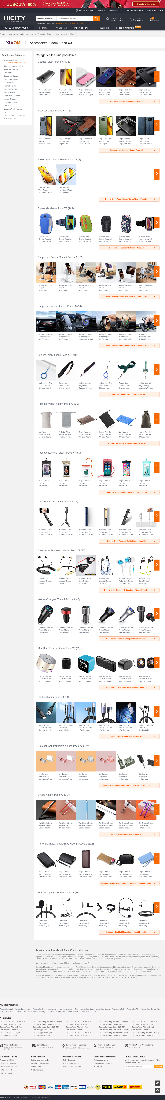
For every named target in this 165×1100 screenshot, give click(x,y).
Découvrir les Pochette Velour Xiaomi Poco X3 (131, 443)
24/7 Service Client (86, 11)
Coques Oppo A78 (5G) (41, 1035)
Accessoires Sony (72, 1009)
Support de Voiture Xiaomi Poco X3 (57, 306)
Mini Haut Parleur (10, 102)
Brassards (8, 73)
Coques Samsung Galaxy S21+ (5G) (145, 1033)
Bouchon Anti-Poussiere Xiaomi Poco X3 (60, 746)
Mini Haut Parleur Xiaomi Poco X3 (56, 648)
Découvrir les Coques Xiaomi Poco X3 (133, 101)
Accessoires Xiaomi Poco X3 (14, 63)
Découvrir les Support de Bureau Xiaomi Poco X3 (130, 297)
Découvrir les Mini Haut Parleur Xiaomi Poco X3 (131, 688)
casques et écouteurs (149, 957)
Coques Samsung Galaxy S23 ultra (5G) (48, 1022)
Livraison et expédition (70, 1063)
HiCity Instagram (6, 1073)
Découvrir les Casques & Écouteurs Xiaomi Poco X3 (130, 590)
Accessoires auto (58, 959)
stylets (82, 959)
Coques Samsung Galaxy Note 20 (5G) (113, 1033)
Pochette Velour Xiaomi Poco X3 (56, 403)
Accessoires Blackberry (36, 1012)
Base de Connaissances (40, 1063)
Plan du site (98, 1067)
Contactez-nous (37, 1070)
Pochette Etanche (10, 89)
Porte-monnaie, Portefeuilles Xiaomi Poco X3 (62, 843)
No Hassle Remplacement (72, 1067)
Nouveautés (44, 28)
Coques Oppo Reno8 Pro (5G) (44, 1030)
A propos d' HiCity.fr (7, 1060)
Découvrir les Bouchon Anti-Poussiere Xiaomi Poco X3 (129, 785)
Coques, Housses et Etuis (13, 66)
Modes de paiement (69, 1060)
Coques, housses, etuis (87, 957)
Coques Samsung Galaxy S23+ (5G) (46, 1024)
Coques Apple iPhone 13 (141, 1030)
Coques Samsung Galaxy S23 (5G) (46, 1027)
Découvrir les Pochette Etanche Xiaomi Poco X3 (131, 492)
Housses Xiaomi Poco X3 (52, 110)
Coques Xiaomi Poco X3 (51, 61)
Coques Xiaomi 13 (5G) (8, 1035)
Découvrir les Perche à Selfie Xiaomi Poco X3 (131, 541)
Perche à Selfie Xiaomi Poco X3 (55, 501)
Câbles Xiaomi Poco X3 (51, 697)
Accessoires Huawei (40, 1009)
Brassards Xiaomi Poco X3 (52, 208)
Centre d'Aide (36, 1067)
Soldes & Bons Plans (125, 28)
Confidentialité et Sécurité (103, 1063)
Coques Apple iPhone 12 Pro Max (78, 1033)
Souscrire (158, 1067)
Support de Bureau (11, 76)
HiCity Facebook (6, 1070)
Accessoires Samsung (23, 1009)
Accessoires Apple (6, 1009)
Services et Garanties (8, 1063)
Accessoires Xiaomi (45, 34)
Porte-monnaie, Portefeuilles (14, 116)
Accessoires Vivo (133, 1009)
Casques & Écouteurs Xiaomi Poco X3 (59, 550)
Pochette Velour (10, 86)
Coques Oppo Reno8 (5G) (42, 1033)
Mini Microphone (10, 119)
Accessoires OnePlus (88, 1012)
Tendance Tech (102, 28)
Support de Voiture (11, 79)
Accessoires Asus (6, 1012)
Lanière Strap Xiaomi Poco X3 (54, 355)
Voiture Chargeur (10, 99)
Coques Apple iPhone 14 (75, 1030)
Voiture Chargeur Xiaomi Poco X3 (56, 599)
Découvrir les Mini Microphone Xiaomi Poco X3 (131, 932)
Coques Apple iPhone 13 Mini (143, 1027)
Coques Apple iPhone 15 (9, 1030)
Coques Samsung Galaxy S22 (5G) (112, 1027)
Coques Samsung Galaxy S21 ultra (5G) (114, 1035)
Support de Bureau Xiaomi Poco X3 (57, 257)
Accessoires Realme (102, 1009)
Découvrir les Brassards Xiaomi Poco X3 (132, 248)
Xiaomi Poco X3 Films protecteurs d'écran (114, 957)
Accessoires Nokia (118, 1009)
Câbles (6, 106)
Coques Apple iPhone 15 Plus (11, 1027)
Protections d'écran (11, 69)
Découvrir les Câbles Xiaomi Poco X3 (133, 737)
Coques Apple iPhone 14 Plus (77, 1027)
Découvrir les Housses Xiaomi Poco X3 (133, 150)
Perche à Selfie (9, 92)
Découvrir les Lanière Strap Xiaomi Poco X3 (132, 394)
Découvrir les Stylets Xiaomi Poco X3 (133, 834)
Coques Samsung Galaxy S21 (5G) (145, 1035)
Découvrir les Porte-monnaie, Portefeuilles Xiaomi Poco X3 (128, 883)
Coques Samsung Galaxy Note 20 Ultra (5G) (115, 1030)
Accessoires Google (54, 1012)
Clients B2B (101, 11)
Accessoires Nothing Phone (151, 1009)
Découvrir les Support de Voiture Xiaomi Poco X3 (130, 346)
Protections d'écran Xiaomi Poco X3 (57, 159)
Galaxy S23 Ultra (76, 23)
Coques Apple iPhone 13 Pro (142, 1024)
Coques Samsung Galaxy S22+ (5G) (112, 1024)
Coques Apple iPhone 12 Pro (76, 1035)
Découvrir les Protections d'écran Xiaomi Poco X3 (130, 199)
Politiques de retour (101, 1060)
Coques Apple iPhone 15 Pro (10, 1024)
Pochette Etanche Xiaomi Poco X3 (57, 452)
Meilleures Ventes (82, 28)
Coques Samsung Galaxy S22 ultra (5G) (114, 1022)
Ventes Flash (62, 28)
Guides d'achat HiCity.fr (8, 1067)
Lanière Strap (9, 83)
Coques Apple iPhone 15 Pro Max (12, 1022)
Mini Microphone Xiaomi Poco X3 (56, 892)
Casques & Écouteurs (12, 96)
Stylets (6, 112)
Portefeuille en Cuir (43, 959)
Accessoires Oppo (87, 1009)
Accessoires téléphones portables (21, 34)
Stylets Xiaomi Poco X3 (51, 794)
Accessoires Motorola (71, 1012)
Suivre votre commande (40, 1060)
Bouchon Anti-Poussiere (13, 109)
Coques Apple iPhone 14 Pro (76, 1024)
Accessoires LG (21, 1012)
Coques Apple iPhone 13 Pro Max (144, 1022)
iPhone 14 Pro (61, 23)
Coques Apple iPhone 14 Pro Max (78, 1022)
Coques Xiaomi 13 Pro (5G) (10, 1033)
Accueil (2, 34)
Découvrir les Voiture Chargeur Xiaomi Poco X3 (131, 639)
